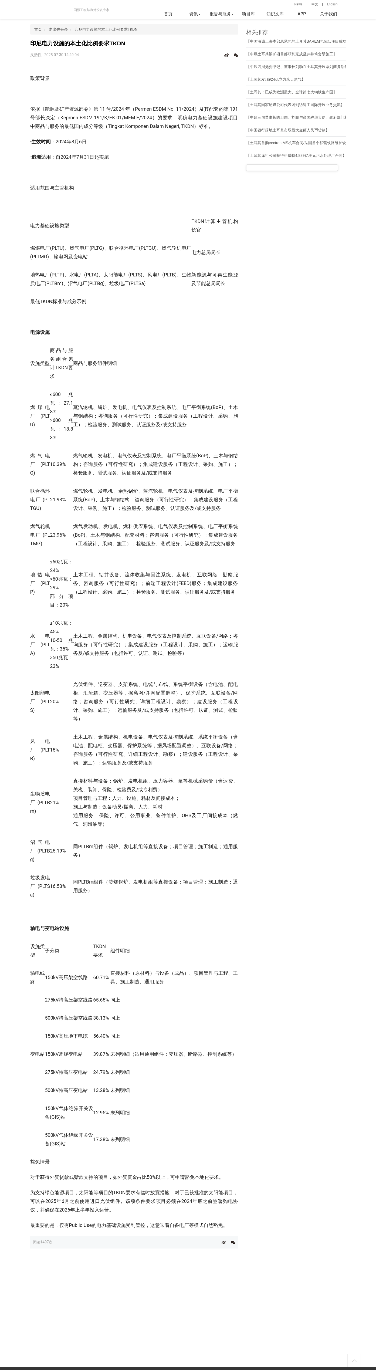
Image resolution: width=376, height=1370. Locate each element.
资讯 (195, 13)
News (298, 4)
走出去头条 (58, 29)
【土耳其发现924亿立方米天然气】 (275, 79)
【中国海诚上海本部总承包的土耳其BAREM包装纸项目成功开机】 (302, 41)
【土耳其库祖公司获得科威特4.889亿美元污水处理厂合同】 (296, 155)
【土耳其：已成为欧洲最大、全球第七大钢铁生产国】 (291, 92)
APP (301, 13)
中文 (314, 4)
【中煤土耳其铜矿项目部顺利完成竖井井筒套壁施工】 (291, 54)
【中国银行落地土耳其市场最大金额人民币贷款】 (287, 130)
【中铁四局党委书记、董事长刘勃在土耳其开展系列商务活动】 (299, 67)
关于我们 (328, 13)
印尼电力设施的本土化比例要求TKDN (106, 29)
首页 (168, 13)
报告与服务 (221, 13)
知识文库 (275, 13)
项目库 (248, 13)
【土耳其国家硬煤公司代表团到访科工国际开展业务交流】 (295, 105)
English (332, 4)
